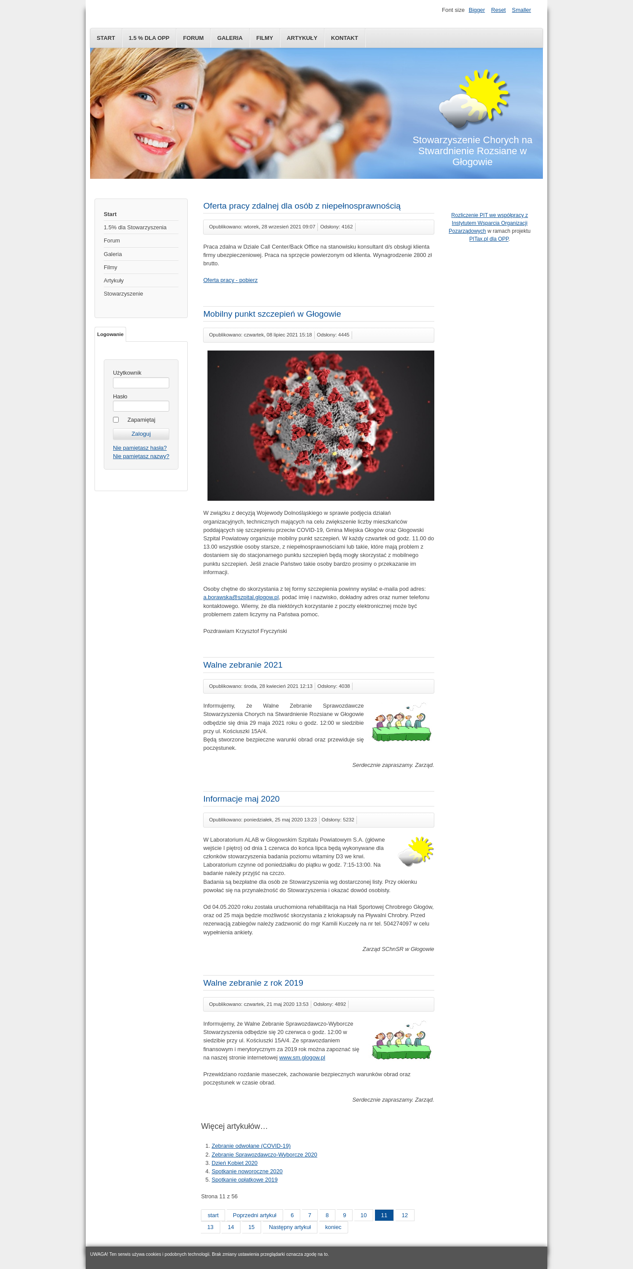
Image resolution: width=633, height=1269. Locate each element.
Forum (193, 38)
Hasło (120, 396)
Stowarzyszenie (123, 293)
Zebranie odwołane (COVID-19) (251, 1145)
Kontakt (344, 38)
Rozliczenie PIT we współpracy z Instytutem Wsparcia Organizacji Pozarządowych (488, 223)
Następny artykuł (290, 1227)
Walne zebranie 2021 (243, 664)
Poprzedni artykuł (254, 1215)
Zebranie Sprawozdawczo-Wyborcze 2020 (264, 1154)
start (212, 1215)
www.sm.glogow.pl (302, 1057)
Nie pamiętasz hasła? (140, 448)
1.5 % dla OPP (149, 38)
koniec (333, 1227)
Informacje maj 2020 (241, 798)
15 (251, 1227)
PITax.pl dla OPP (489, 239)
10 (363, 1215)
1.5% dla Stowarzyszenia (135, 227)
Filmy (264, 38)
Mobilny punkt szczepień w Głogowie (272, 313)
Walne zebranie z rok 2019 (253, 982)
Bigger (477, 10)
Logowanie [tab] (110, 334)
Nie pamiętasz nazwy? (141, 456)
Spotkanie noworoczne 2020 (247, 1171)
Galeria (230, 38)
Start (106, 38)
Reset (498, 10)
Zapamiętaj (141, 419)
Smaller (521, 10)
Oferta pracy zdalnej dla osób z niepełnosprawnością (301, 205)
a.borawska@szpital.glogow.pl (241, 597)
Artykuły (302, 38)
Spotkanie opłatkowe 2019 (244, 1179)
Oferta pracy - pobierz (230, 280)
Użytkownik (127, 372)
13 (210, 1227)
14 (231, 1227)
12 (405, 1215)
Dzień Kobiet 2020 (234, 1163)
